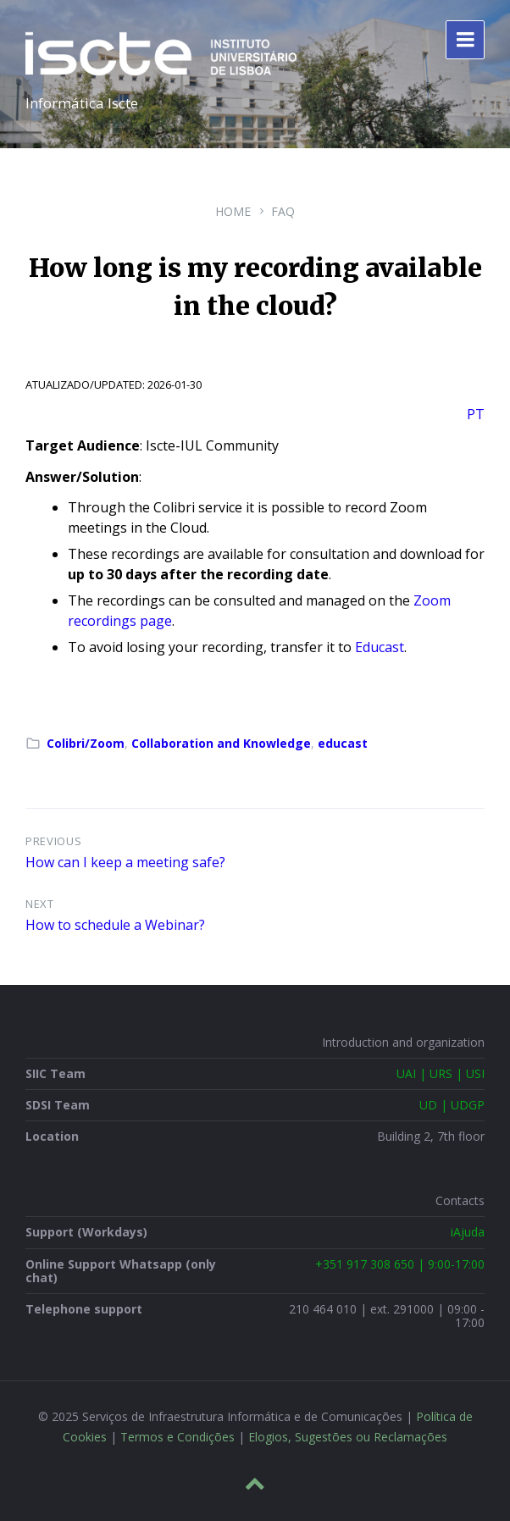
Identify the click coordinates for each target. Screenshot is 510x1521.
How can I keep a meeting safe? (125, 862)
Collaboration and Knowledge (221, 743)
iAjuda (468, 1232)
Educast (379, 647)
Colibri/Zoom (86, 743)
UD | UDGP (452, 1105)
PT (476, 414)
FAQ (283, 211)
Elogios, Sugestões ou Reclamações (347, 1437)
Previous (53, 841)
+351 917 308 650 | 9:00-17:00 (400, 1264)
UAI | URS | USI (440, 1073)
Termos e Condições (177, 1437)
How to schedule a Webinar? (115, 924)
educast (343, 743)
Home (233, 211)
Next (39, 903)
